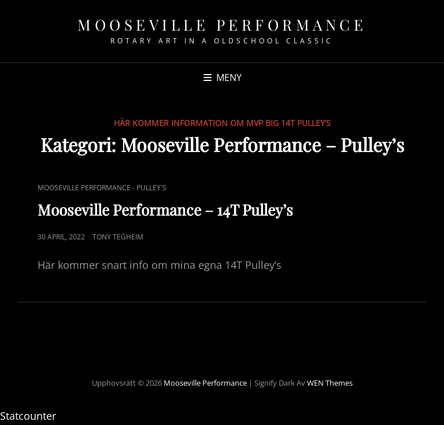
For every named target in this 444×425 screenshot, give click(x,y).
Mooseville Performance (222, 24)
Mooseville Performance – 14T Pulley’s (165, 209)
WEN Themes (330, 383)
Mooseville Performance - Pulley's (102, 188)
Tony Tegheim (117, 237)
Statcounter (28, 416)
